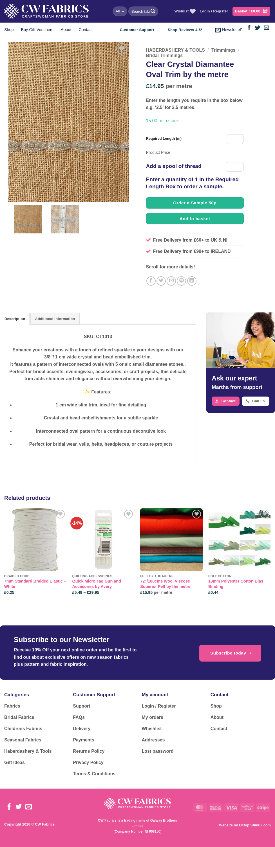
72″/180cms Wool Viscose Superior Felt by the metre (165, 584)
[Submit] (153, 11)
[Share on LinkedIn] (191, 281)
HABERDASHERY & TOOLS (175, 50)
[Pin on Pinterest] (181, 281)
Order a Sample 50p (194, 202)
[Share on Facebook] (151, 281)
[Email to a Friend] (171, 281)
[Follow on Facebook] (249, 28)
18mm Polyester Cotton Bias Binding (235, 584)
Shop (9, 29)
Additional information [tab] (55, 319)
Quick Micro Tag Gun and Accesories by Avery (96, 584)
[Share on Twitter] (161, 281)
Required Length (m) (164, 138)
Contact (86, 29)
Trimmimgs (223, 50)
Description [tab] (15, 319)
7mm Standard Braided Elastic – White (35, 584)
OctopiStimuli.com (255, 825)
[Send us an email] (266, 28)
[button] (251, 11)
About (66, 29)
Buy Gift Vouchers (37, 29)
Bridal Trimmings (164, 55)
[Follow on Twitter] (257, 28)
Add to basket (195, 218)
